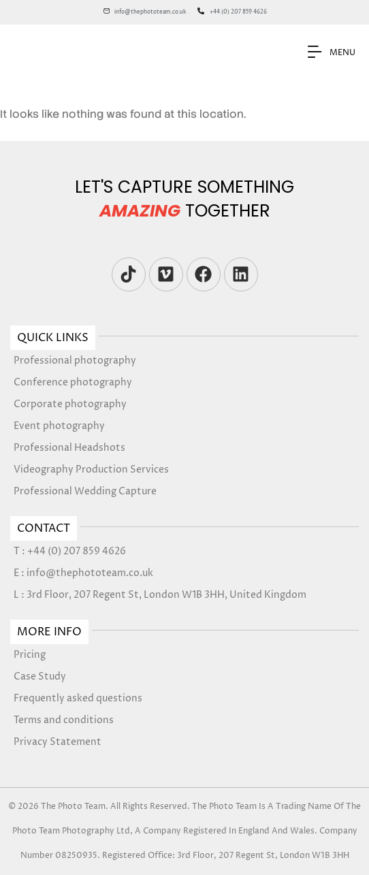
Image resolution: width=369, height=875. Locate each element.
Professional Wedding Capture (85, 491)
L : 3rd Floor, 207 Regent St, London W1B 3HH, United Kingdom (160, 594)
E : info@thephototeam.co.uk (83, 573)
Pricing (30, 654)
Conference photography (73, 382)
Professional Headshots (69, 447)
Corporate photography (70, 404)
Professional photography (75, 360)
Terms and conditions (64, 720)
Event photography (59, 425)
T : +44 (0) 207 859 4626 (70, 551)
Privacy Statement (57, 741)
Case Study (40, 676)
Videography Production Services (91, 469)
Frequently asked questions (78, 698)
